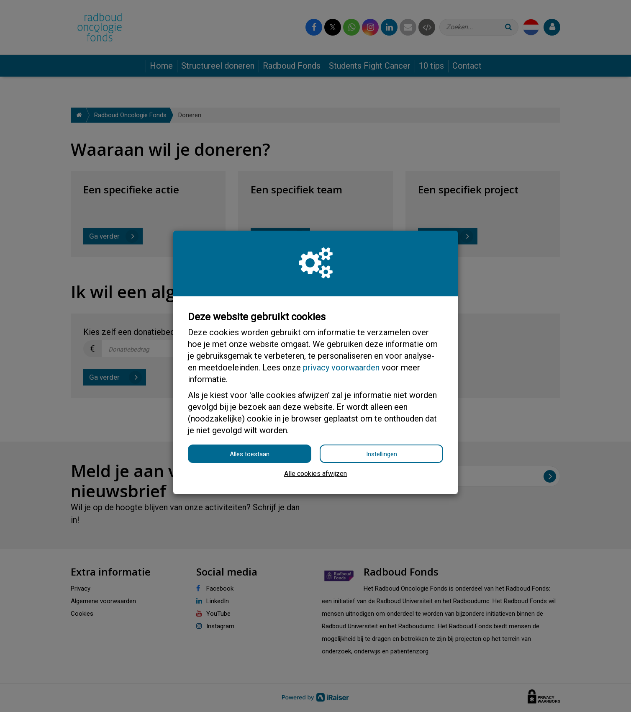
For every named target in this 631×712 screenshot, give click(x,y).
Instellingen (381, 454)
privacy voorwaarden (341, 367)
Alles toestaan (249, 454)
